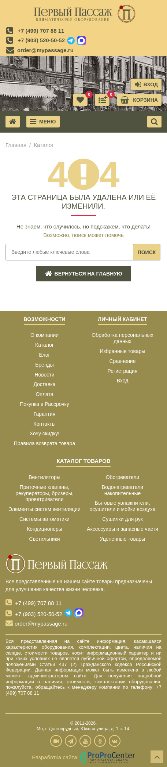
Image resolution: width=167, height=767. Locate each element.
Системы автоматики (44, 519)
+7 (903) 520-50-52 (41, 40)
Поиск (147, 252)
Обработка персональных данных (122, 338)
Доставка (44, 384)
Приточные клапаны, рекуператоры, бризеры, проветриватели (44, 493)
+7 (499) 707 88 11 (41, 31)
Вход (123, 381)
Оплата (44, 394)
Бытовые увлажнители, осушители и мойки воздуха (123, 506)
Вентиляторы (44, 477)
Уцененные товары (122, 539)
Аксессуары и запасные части (122, 529)
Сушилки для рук (122, 519)
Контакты (44, 424)
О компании (44, 335)
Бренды (44, 365)
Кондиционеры (44, 529)
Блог (44, 355)
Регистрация (123, 371)
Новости (44, 375)
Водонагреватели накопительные (122, 490)
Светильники (44, 539)
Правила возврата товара (44, 443)
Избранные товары (122, 351)
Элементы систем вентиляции (44, 509)
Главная (15, 145)
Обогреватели (123, 477)
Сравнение (123, 361)
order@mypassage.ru (45, 50)
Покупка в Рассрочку (44, 404)
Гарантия (45, 414)
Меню (43, 121)
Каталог (44, 345)
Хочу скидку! (44, 433)
